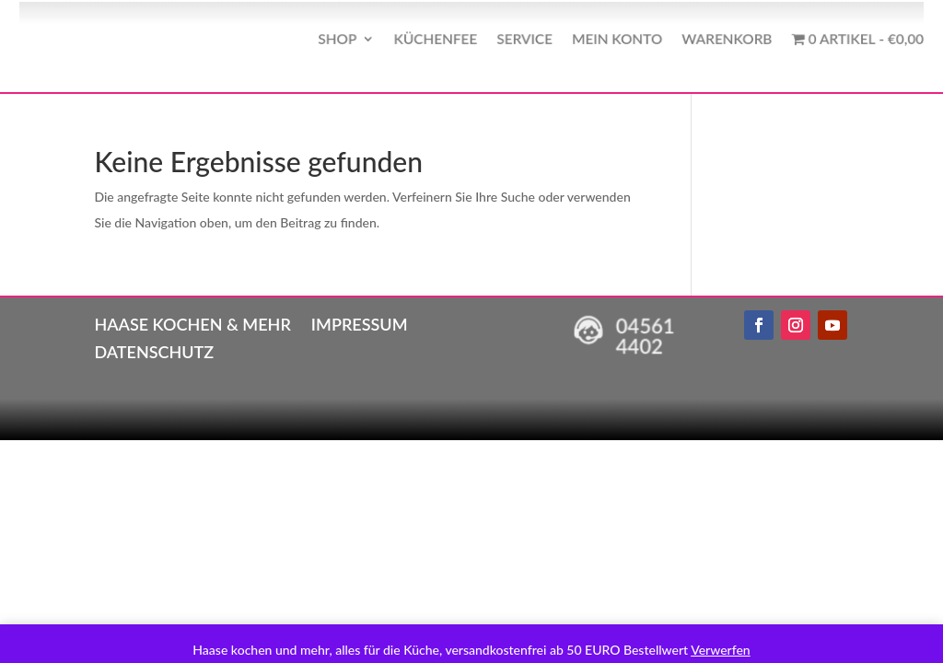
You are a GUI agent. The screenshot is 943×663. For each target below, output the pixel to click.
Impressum (359, 322)
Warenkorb (706, 38)
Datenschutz (154, 350)
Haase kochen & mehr (192, 322)
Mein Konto (605, 38)
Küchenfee (438, 38)
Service (520, 38)
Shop (348, 38)
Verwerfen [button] (720, 649)
